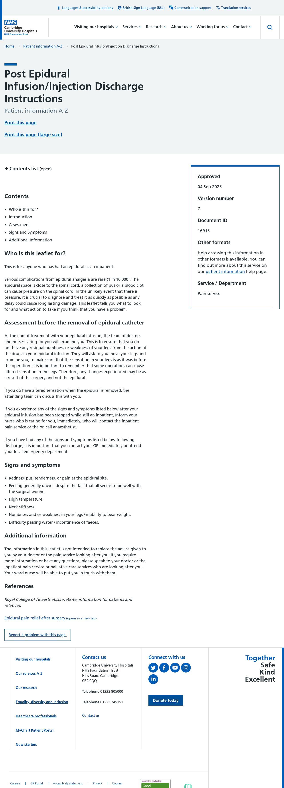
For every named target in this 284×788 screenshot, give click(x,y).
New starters (26, 744)
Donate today (166, 700)
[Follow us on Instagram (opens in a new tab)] (186, 668)
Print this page (20, 122)
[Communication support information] (190, 8)
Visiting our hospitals (96, 26)
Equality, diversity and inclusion (42, 702)
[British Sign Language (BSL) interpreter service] (141, 8)
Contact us (90, 715)
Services (131, 26)
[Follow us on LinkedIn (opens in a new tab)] (153, 680)
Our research (26, 687)
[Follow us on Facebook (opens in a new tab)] (164, 668)
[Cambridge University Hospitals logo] (26, 27)
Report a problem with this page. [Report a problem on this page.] (38, 635)
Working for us (213, 26)
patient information (225, 271)
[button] (85, 8)
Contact (242, 26)
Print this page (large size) (33, 134)
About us (181, 26)
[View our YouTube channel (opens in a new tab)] (175, 668)
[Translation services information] (233, 8)
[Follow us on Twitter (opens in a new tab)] (153, 668)
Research (156, 26)
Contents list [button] (28, 168)
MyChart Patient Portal (34, 730)
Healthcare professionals (36, 716)
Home (9, 46)
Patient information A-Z (42, 46)
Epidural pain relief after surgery (50, 618)
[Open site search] (270, 27)
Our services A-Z (29, 673)
